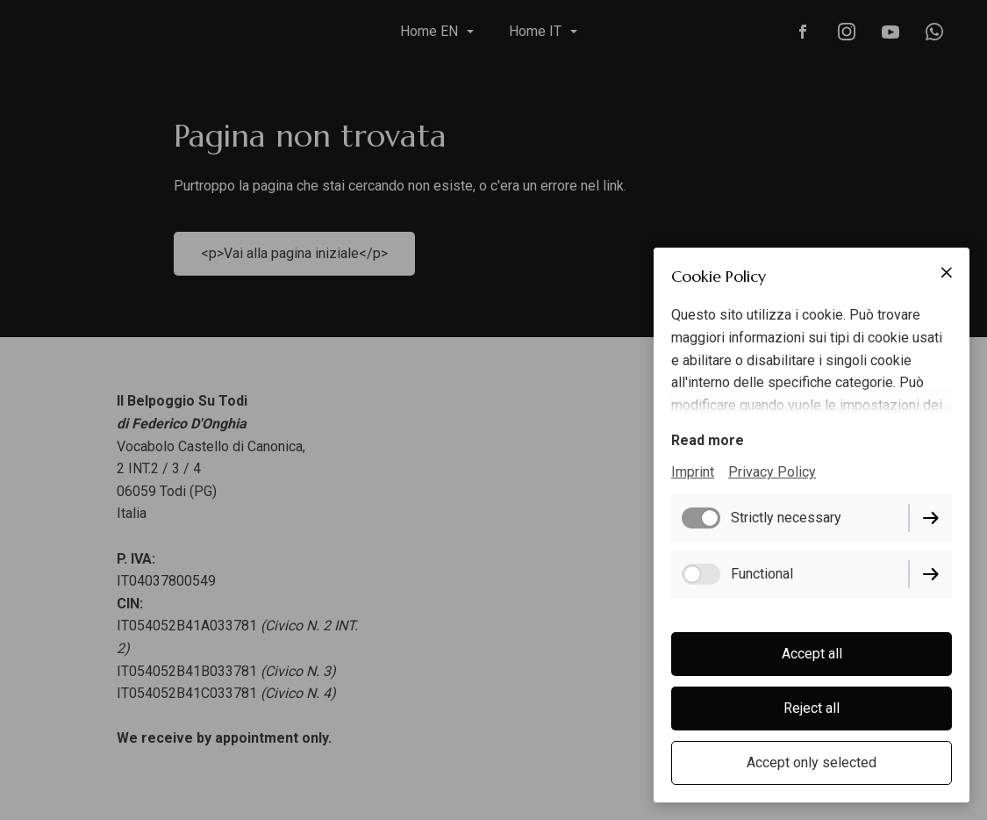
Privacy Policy (772, 472)
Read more (707, 440)
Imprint (692, 472)
